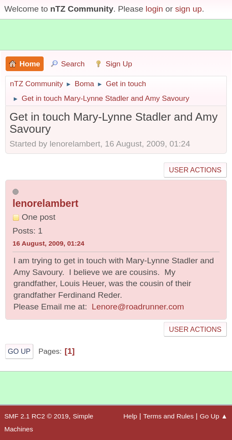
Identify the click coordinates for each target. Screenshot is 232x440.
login (154, 8)
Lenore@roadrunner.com (138, 306)
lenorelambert (45, 203)
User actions (195, 170)
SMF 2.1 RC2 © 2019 (36, 416)
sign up (188, 8)
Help (130, 416)
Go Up (19, 351)
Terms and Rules (168, 416)
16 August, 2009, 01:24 (48, 243)
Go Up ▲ (214, 416)
